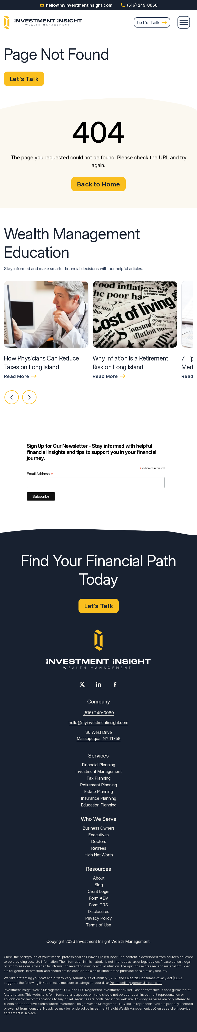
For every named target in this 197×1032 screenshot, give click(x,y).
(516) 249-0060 (139, 5)
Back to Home (98, 184)
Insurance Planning (98, 798)
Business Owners (99, 828)
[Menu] (184, 22)
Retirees (98, 848)
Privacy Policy (98, 918)
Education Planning (98, 804)
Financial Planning (98, 764)
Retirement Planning (98, 784)
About (98, 878)
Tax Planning (98, 778)
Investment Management (98, 771)
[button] (12, 397)
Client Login (98, 891)
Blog (98, 884)
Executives (98, 834)
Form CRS (98, 904)
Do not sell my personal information (136, 983)
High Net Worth (98, 854)
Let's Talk (148, 22)
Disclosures (98, 911)
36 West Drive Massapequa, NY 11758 (99, 735)
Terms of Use (98, 924)
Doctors (98, 841)
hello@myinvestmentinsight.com (98, 722)
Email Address (40, 473)
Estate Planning (98, 791)
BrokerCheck (107, 957)
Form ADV (98, 898)
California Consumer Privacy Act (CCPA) (154, 978)
